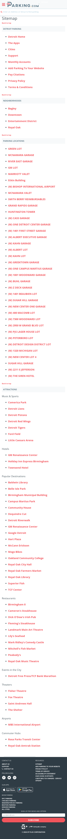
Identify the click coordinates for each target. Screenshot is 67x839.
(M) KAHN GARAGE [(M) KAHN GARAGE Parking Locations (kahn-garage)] (19, 243)
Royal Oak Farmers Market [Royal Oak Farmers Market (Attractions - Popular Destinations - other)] (24, 570)
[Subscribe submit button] (33, 820)
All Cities (6, 809)
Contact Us (8, 769)
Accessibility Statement (45, 774)
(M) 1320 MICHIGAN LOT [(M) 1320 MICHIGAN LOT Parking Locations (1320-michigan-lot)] (23, 350)
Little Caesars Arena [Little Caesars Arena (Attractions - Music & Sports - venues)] (20, 440)
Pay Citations (16, 74)
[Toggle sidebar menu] (4, 4)
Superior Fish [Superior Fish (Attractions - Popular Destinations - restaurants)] (16, 583)
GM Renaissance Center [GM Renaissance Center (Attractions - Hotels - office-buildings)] (22, 455)
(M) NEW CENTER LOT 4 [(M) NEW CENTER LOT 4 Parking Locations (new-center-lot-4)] (22, 357)
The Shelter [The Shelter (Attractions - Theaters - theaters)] (15, 710)
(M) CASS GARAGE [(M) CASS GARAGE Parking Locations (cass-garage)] (19, 218)
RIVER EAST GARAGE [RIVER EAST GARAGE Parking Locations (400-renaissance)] (20, 161)
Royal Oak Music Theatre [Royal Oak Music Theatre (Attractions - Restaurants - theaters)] (23, 661)
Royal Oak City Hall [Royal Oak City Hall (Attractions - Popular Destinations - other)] (20, 564)
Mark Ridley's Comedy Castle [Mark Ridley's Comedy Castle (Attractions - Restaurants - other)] (26, 642)
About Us (6, 764)
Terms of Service (42, 771)
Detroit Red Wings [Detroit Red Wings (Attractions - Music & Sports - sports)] (19, 421)
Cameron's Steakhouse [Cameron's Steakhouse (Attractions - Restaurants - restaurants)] (22, 610)
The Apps (14, 43)
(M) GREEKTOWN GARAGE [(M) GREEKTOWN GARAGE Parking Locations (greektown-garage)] (23, 262)
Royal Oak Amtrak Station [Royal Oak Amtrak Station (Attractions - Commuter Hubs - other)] (24, 745)
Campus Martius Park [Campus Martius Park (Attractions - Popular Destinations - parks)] (21, 501)
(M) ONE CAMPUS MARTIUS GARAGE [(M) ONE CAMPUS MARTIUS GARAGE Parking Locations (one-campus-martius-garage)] (30, 268)
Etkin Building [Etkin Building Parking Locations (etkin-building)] (16, 180)
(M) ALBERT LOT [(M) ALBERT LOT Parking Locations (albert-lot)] (18, 249)
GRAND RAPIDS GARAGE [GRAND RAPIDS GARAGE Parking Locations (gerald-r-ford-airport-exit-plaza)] (23, 205)
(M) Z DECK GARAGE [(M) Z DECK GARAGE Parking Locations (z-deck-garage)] (20, 287)
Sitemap (38, 764)
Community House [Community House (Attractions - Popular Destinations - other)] (19, 507)
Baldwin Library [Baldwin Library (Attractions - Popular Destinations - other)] (18, 482)
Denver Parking (8, 807)
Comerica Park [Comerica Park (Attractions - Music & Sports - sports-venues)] (17, 402)
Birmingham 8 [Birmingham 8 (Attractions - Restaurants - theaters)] (17, 604)
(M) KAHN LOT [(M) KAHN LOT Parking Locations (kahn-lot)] (17, 256)
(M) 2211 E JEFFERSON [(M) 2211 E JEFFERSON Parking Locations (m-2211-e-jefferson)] (21, 369)
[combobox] (33, 13)
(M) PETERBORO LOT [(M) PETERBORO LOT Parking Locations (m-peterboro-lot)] (20, 338)
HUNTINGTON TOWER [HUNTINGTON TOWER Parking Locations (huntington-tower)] (21, 212)
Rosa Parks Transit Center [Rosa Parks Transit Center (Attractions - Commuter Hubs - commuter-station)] (24, 739)
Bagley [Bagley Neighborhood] (12, 108)
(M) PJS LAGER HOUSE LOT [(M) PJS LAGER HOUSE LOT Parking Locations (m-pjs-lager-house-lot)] (24, 331)
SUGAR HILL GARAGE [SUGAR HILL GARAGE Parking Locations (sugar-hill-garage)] (20, 363)
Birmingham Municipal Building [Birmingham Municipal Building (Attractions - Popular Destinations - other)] (27, 495)
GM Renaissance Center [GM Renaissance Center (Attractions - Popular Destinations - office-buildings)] (22, 526)
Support (13, 55)
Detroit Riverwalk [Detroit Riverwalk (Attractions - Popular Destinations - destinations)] (19, 520)
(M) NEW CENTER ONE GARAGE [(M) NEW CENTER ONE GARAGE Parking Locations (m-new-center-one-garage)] (26, 306)
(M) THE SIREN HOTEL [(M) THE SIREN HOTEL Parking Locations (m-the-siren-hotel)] (21, 376)
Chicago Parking (9, 801)
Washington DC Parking (12, 803)
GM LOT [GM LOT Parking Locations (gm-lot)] (13, 167)
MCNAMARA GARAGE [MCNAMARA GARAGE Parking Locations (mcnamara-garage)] (21, 155)
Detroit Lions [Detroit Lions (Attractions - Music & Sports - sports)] (16, 408)
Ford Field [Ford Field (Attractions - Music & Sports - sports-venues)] (14, 434)
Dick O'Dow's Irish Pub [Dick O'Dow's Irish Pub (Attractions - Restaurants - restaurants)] (22, 617)
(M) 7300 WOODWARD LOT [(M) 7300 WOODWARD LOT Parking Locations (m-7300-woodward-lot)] (24, 319)
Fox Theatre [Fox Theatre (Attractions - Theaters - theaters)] (15, 697)
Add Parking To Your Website (26, 68)
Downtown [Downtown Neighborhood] (15, 114)
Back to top (6, 23)
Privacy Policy (16, 81)
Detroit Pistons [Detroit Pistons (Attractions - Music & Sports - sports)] (17, 415)
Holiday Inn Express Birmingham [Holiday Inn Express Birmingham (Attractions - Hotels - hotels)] (28, 461)
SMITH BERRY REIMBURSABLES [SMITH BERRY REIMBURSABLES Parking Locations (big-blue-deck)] (26, 199)
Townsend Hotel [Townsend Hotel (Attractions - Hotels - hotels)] (18, 467)
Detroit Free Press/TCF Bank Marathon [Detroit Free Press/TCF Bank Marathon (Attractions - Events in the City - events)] (32, 676)
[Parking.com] (23, 4)
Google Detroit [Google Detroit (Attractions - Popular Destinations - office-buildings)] (17, 533)
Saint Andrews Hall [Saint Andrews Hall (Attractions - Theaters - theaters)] (20, 703)
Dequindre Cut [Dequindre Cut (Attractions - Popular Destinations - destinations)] (17, 514)
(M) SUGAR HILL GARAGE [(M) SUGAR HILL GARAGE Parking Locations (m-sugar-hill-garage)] (23, 300)
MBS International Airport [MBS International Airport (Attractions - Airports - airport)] (24, 724)
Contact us (6, 760)
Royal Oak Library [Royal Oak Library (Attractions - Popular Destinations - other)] (19, 577)
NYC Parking (7, 798)
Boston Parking (9, 805)
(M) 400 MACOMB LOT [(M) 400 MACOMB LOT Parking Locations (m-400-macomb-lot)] (21, 312)
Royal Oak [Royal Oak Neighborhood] (14, 127)
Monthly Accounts (19, 62)
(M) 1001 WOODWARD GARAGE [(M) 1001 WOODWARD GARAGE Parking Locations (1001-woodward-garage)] (27, 275)
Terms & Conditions (20, 87)
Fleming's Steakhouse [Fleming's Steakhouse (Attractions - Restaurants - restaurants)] (21, 623)
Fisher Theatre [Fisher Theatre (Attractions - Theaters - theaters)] (17, 691)
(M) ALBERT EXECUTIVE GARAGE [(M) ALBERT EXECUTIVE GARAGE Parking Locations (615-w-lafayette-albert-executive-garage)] (27, 237)
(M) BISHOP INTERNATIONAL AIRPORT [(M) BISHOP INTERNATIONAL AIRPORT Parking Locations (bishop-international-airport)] (31, 186)
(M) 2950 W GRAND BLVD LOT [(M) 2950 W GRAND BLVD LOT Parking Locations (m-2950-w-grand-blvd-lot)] (26, 325)
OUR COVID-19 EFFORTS (44, 776)
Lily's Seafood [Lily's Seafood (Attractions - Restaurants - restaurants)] (16, 636)
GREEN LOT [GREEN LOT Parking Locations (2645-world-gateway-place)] (15, 148)
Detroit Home (16, 36)
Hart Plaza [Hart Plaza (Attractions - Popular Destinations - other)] (14, 539)
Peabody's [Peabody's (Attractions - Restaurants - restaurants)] (14, 655)
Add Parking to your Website (47, 766)
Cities (11, 49)
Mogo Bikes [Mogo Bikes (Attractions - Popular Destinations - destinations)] (15, 552)
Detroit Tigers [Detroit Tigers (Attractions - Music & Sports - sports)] (16, 427)
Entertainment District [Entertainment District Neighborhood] (22, 121)
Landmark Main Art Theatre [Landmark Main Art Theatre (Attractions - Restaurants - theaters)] (25, 629)
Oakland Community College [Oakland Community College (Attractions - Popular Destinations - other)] (26, 558)
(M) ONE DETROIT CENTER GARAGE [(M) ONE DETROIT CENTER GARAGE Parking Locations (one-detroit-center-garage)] (29, 224)
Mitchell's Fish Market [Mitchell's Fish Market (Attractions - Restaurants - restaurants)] (22, 648)
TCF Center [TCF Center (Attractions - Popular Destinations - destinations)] (15, 589)
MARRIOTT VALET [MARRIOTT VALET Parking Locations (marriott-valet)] (19, 174)
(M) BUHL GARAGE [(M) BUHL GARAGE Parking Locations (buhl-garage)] (19, 281)
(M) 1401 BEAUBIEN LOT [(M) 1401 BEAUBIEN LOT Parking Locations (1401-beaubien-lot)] (22, 294)
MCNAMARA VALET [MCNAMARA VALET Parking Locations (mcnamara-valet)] (20, 193)
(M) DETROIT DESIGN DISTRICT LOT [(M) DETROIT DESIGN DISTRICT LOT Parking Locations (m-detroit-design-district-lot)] (29, 344)
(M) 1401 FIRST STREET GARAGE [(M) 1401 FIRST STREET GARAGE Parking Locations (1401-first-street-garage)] (27, 230)
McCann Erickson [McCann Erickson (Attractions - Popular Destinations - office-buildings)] (18, 545)
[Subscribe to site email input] (33, 815)
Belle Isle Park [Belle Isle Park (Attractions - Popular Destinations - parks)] (17, 488)
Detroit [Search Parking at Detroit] (44, 2)
